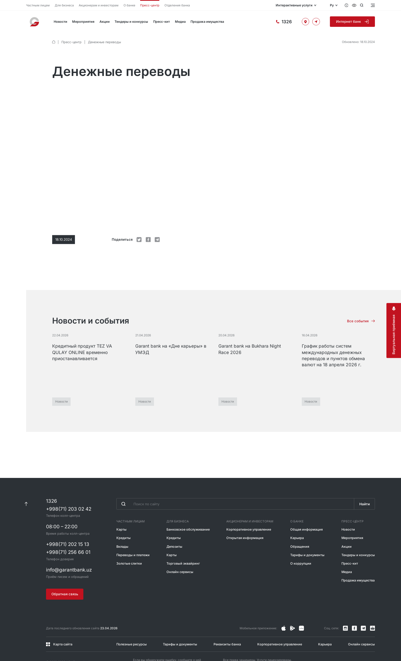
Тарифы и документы (307, 535)
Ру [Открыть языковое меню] (332, 5)
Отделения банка (177, 5)
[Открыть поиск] (361, 5)
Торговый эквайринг (183, 544)
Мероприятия (83, 22)
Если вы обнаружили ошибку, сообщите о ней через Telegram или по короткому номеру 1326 (167, 645)
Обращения (299, 527)
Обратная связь (64, 575)
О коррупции (300, 544)
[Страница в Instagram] (283, 608)
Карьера (297, 518)
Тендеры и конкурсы (131, 22)
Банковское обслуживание (188, 510)
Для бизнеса (64, 5)
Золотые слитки (129, 544)
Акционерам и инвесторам (98, 5)
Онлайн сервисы (179, 552)
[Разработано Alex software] (371, 646)
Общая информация (306, 510)
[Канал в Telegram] (363, 608)
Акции (104, 22)
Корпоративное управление (248, 510)
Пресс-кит (161, 22)
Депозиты (174, 527)
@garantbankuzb (169, 644)
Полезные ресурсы (131, 625)
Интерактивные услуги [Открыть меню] (294, 5)
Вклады (122, 527)
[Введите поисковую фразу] (235, 484)
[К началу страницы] (26, 485)
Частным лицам (38, 5)
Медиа (180, 22)
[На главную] (35, 21)
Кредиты (123, 518)
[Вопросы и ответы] (346, 5)
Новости (60, 22)
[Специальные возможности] (354, 5)
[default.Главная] (53, 41)
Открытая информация (244, 518)
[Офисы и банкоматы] (305, 21)
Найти (364, 485)
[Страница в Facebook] (292, 608)
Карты (121, 510)
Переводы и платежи (133, 535)
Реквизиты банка (227, 625)
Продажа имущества (207, 22)
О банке (129, 5)
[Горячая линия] (284, 21)
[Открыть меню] (372, 5)
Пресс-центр (149, 5)
